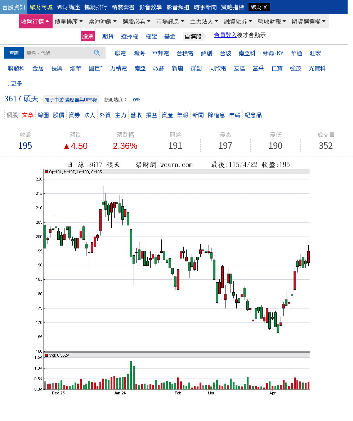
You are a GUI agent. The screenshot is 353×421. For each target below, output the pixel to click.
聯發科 (16, 68)
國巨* (96, 68)
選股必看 (134, 21)
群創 (196, 68)
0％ (136, 99)
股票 (88, 36)
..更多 (15, 83)
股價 (58, 114)
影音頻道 (177, 7)
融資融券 (235, 21)
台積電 (185, 53)
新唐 (177, 68)
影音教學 (150, 7)
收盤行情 (32, 21)
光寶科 (317, 68)
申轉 (235, 114)
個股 (12, 114)
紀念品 (253, 114)
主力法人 (201, 21)
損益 (151, 114)
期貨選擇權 (306, 21)
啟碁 (159, 68)
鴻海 (139, 53)
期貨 (108, 36)
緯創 (207, 53)
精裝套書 (123, 7)
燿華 (75, 68)
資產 (167, 114)
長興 (57, 68)
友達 (239, 68)
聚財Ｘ (259, 7)
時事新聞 (205, 7)
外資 (105, 114)
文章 (27, 114)
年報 (182, 114)
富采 (258, 68)
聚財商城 (41, 7)
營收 (136, 114)
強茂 (295, 68)
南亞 (140, 68)
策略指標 (232, 7)
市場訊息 (167, 21)
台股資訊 (13, 7)
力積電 (118, 68)
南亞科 (247, 53)
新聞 (198, 114)
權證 (151, 36)
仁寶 (277, 68)
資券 (74, 114)
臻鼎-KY (273, 53)
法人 (89, 114)
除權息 (216, 114)
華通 (296, 53)
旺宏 (315, 53)
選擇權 (129, 36)
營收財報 (269, 21)
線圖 (43, 114)
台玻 (225, 53)
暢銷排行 (95, 7)
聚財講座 (68, 7)
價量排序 (66, 21)
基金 (170, 36)
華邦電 (160, 53)
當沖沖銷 (100, 21)
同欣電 (218, 68)
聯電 (120, 53)
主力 (120, 114)
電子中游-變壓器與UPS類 (71, 99)
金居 (38, 68)
